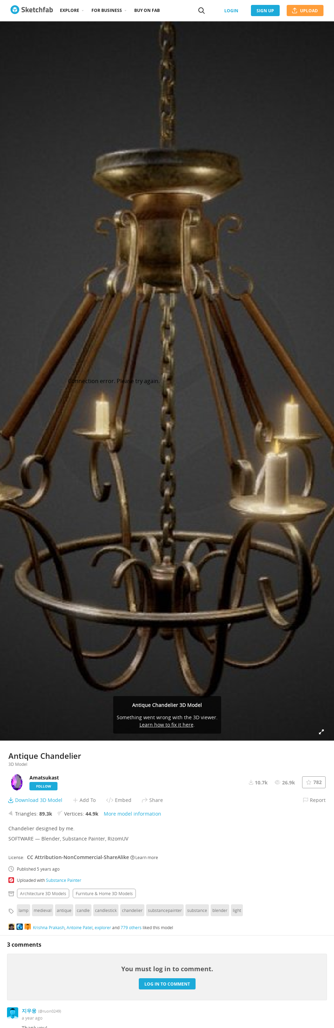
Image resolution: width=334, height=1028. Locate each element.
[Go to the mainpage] (32, 10)
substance (197, 910)
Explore (69, 10)
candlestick (106, 910)
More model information (132, 813)
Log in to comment (167, 984)
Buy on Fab (147, 10)
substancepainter (165, 910)
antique (64, 910)
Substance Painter (63, 880)
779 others (131, 927)
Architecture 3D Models (43, 893)
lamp (23, 910)
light (237, 910)
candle (83, 910)
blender (219, 910)
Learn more (144, 857)
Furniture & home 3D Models (104, 893)
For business (106, 10)
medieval (43, 910)
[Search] (201, 10)
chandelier (132, 910)
